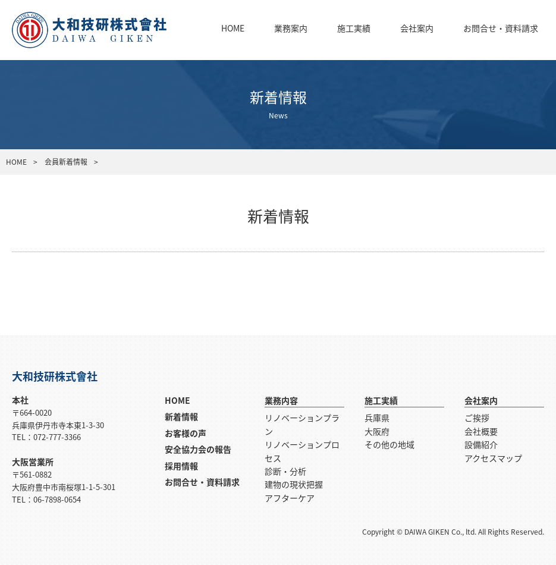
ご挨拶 (476, 417)
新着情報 (181, 416)
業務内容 (281, 400)
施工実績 (353, 28)
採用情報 (181, 466)
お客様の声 (185, 433)
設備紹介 (481, 444)
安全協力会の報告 (198, 449)
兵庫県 (377, 417)
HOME (232, 28)
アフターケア (290, 498)
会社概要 (481, 431)
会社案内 (417, 28)
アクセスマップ (493, 458)
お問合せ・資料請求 (500, 28)
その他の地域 (389, 444)
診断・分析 (285, 471)
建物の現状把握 (294, 484)
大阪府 (377, 431)
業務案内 (290, 28)
